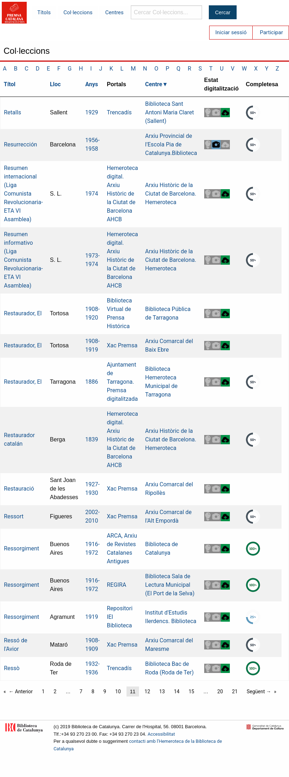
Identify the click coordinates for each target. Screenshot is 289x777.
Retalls (12, 112)
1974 (91, 193)
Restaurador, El (23, 313)
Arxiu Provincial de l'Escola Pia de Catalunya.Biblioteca (171, 144)
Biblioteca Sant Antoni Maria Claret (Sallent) (169, 112)
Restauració (19, 488)
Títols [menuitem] (44, 12)
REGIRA (117, 584)
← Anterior (21, 691)
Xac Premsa (122, 345)
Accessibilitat (161, 734)
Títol (10, 84)
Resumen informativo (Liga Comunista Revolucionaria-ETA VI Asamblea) (23, 260)
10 (118, 691)
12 (147, 691)
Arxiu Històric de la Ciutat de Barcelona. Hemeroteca (170, 194)
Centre (153, 84)
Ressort (14, 516)
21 (235, 691)
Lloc (55, 84)
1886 (91, 381)
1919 (91, 616)
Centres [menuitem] (114, 12)
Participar (271, 32)
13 (162, 691)
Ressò (12, 668)
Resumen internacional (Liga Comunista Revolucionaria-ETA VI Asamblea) (23, 194)
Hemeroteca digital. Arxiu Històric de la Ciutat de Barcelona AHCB (122, 194)
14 (177, 691)
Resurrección (20, 144)
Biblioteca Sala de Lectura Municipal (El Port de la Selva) (169, 585)
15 (191, 691)
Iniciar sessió (231, 32)
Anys (91, 84)
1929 (91, 112)
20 (220, 691)
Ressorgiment (21, 548)
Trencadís (119, 112)
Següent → (259, 691)
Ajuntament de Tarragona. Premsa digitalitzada (122, 381)
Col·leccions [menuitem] (77, 12)
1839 (91, 439)
